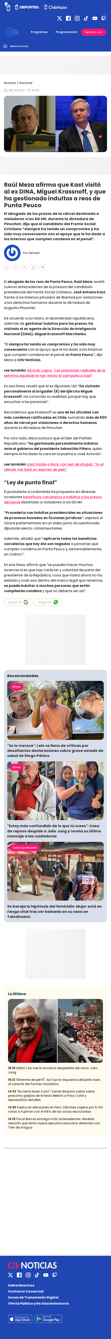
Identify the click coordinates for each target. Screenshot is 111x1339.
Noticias (10, 83)
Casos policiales (24, 848)
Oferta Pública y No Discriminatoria (38, 1303)
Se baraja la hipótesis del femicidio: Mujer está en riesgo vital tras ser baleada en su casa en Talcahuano (54, 911)
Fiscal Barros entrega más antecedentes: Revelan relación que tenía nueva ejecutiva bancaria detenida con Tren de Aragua (54, 1123)
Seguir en (18, 602)
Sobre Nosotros (21, 1285)
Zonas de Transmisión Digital (33, 1297)
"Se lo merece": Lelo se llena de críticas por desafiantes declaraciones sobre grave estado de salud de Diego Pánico (55, 750)
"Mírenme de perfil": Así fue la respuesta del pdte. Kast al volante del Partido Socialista (54, 1082)
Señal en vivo (93, 32)
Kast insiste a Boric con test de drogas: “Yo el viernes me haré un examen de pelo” (54, 467)
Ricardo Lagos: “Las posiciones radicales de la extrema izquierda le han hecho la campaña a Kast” (54, 373)
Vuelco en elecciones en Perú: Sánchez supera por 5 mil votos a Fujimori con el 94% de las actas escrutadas (55, 1109)
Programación (66, 32)
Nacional (25, 83)
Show (16, 687)
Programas (39, 32)
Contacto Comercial (26, 1291)
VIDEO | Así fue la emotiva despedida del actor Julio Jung (52, 1070)
